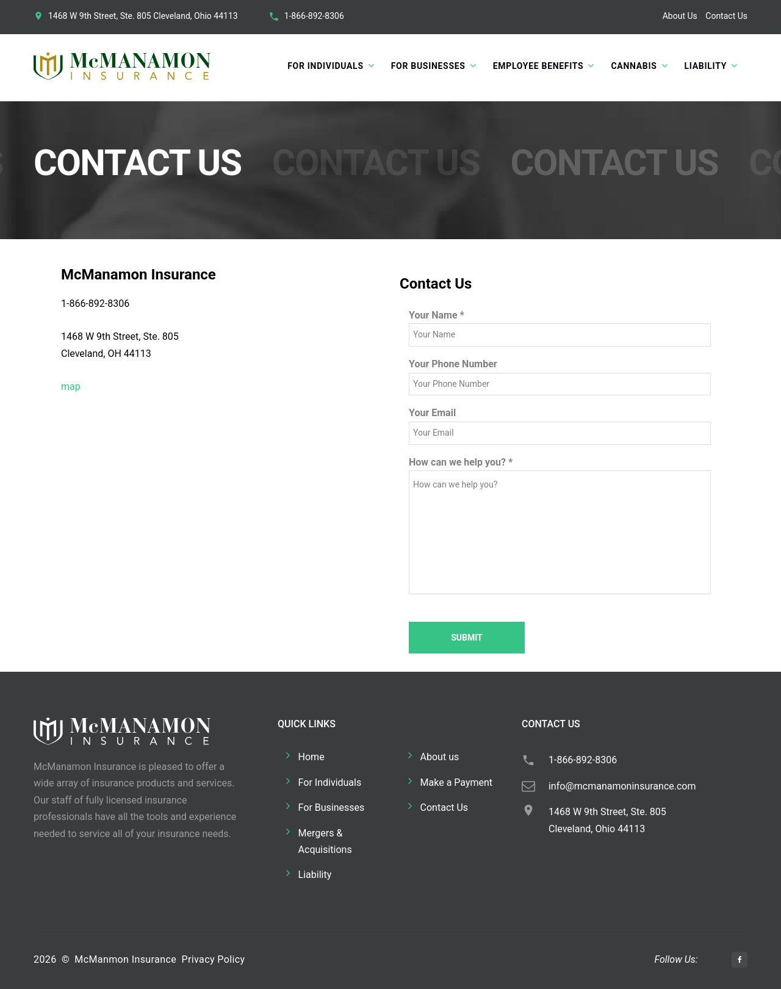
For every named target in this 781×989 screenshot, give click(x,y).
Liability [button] (706, 66)
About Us (680, 16)
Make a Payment (456, 782)
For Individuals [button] (325, 66)
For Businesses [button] (428, 66)
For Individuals (330, 782)
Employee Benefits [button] (538, 66)
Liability (315, 874)
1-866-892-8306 (314, 16)
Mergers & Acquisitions (325, 841)
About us (439, 757)
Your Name (436, 315)
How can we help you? (461, 462)
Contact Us (726, 16)
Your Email (432, 413)
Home (311, 757)
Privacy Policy (213, 959)
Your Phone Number (453, 364)
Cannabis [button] (634, 66)
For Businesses (331, 807)
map (71, 386)
